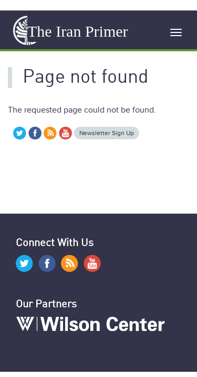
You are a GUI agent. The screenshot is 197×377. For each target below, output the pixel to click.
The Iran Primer (77, 31)
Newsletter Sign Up (106, 133)
